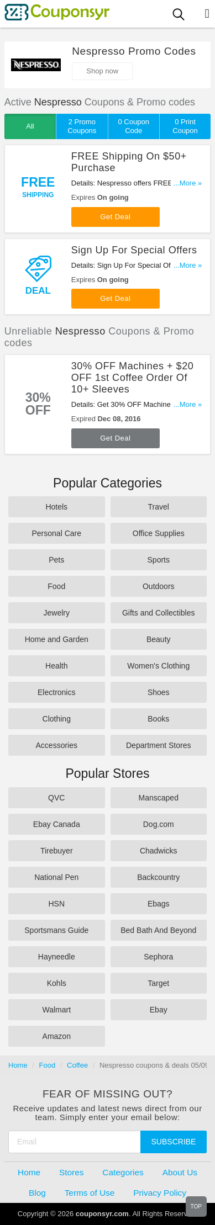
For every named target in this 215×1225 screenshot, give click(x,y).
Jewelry (57, 612)
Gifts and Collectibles (158, 612)
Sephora (158, 956)
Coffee (77, 1065)
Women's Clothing (158, 665)
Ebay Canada (56, 824)
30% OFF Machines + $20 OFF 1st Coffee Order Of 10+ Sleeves (132, 377)
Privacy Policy (159, 1192)
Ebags (159, 903)
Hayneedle (56, 956)
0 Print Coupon (185, 126)
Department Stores (158, 745)
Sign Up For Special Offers (134, 250)
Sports (159, 559)
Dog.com (158, 824)
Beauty (158, 639)
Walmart (56, 1009)
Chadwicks (158, 850)
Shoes (159, 692)
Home (18, 1065)
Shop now (102, 71)
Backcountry (158, 877)
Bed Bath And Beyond (158, 930)
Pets (56, 559)
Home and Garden (56, 639)
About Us (179, 1172)
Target (158, 983)
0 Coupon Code (133, 126)
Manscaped (159, 797)
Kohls (56, 983)
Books (158, 718)
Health (56, 665)
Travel (158, 506)
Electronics (56, 692)
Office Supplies (159, 533)
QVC (56, 797)
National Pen (56, 877)
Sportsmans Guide (56, 930)
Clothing (57, 718)
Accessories (56, 745)
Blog (37, 1192)
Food (56, 586)
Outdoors (159, 586)
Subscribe (173, 1141)
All (30, 126)
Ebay (158, 1009)
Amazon (57, 1036)
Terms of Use (90, 1192)
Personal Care (57, 533)
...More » (188, 183)
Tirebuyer (56, 850)
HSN (56, 903)
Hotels (56, 506)
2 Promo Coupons (81, 126)
